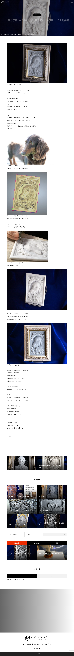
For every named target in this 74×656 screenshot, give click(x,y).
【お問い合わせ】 (15, 428)
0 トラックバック (52, 576)
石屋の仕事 (37, 15)
